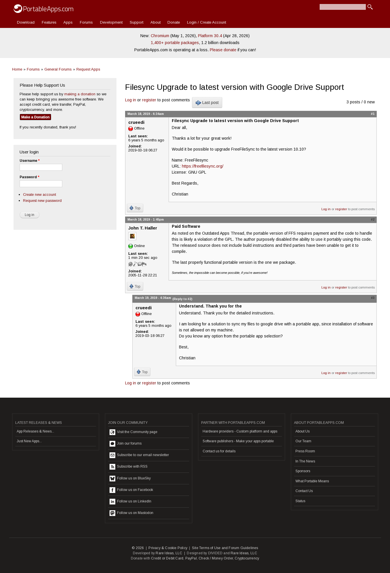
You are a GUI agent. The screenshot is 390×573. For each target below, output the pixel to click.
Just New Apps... (29, 441)
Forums (86, 22)
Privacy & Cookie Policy (167, 548)
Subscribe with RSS (129, 467)
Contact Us (304, 491)
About (155, 22)
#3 (372, 297)
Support (136, 22)
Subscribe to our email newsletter (139, 455)
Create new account (39, 194)
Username (29, 161)
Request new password (42, 200)
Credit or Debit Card (167, 558)
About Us (302, 431)
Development (111, 22)
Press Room (305, 451)
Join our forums (126, 444)
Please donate (223, 50)
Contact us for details (219, 451)
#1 (372, 113)
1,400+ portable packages (175, 42)
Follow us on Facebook (131, 490)
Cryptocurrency (247, 558)
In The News (305, 461)
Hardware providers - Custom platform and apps (240, 431)
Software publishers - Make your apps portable (238, 441)
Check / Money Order (216, 558)
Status (300, 501)
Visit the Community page (133, 432)
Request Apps (88, 69)
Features (49, 22)
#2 (372, 219)
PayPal (191, 558)
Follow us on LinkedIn (130, 501)
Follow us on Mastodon (131, 513)
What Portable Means (312, 481)
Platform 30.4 (210, 35)
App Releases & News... (35, 431)
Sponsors (302, 471)
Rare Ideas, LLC (169, 553)
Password (29, 177)
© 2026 (138, 548)
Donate (173, 22)
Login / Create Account (206, 22)
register (149, 100)
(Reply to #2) (182, 299)
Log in (130, 100)
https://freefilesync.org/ (202, 166)
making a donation (79, 94)
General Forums (58, 69)
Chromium (160, 35)
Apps (68, 22)
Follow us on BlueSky (130, 478)
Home (17, 69)
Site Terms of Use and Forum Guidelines (225, 548)
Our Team (303, 441)
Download (26, 22)
